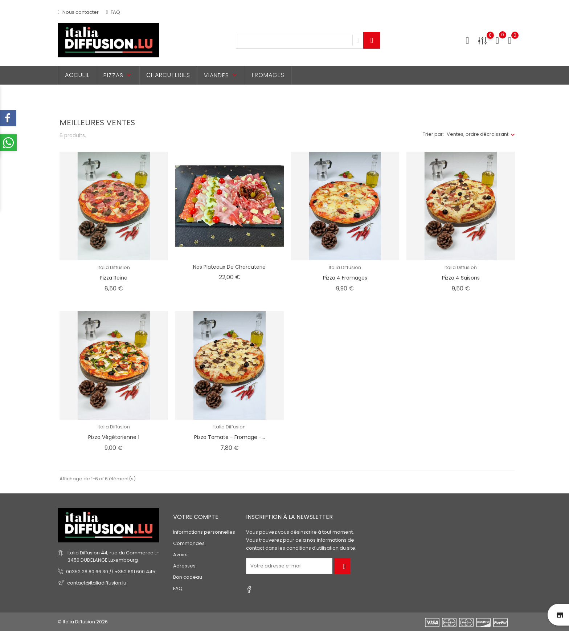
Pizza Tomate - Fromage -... (229, 437)
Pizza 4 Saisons (461, 277)
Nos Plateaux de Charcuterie (229, 266)
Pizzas (117, 75)
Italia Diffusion (114, 267)
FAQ (113, 12)
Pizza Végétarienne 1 (113, 437)
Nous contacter (78, 12)
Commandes (189, 543)
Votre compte (195, 517)
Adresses (184, 565)
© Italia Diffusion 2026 (83, 621)
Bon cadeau (187, 577)
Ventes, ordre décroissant (477, 134)
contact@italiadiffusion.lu (96, 582)
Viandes (221, 75)
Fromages (268, 75)
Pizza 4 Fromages (345, 277)
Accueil (77, 75)
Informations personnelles (204, 532)
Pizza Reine (113, 277)
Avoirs (180, 554)
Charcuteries (168, 75)
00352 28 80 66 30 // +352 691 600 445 (110, 571)
